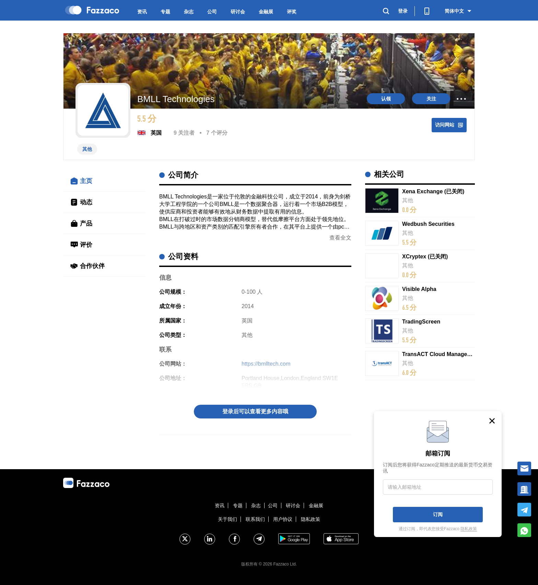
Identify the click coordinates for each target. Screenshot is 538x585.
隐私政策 (310, 519)
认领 (386, 98)
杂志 (189, 11)
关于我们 (227, 519)
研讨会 (238, 11)
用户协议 (282, 519)
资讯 (142, 11)
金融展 (266, 11)
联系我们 (255, 519)
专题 (165, 11)
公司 (212, 11)
